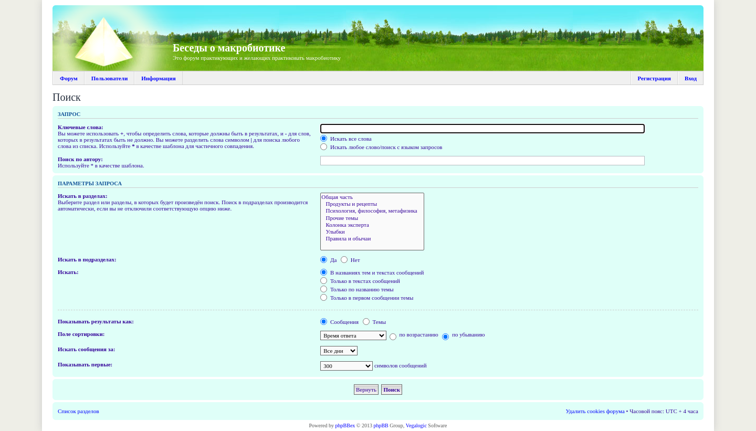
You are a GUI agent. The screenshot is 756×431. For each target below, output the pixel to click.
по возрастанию (414, 334)
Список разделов (78, 411)
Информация (158, 78)
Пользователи (109, 78)
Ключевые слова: (80, 127)
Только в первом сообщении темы (366, 298)
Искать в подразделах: (87, 259)
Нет (350, 260)
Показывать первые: (85, 364)
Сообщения (339, 322)
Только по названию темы (357, 289)
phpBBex (345, 425)
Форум (69, 78)
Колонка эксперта (372, 225)
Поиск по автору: (80, 159)
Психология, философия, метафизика (372, 210)
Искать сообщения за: (86, 349)
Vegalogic (416, 425)
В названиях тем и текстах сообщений (372, 272)
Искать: (68, 272)
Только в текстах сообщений (360, 281)
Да (328, 260)
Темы (374, 322)
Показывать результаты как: (96, 321)
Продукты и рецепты (372, 204)
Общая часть (372, 197)
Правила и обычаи (372, 238)
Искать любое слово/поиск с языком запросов (381, 147)
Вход (691, 78)
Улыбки (372, 231)
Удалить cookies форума (595, 411)
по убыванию (463, 334)
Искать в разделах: (83, 196)
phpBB (380, 425)
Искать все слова (346, 138)
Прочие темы (372, 218)
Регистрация (654, 78)
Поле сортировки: (81, 334)
